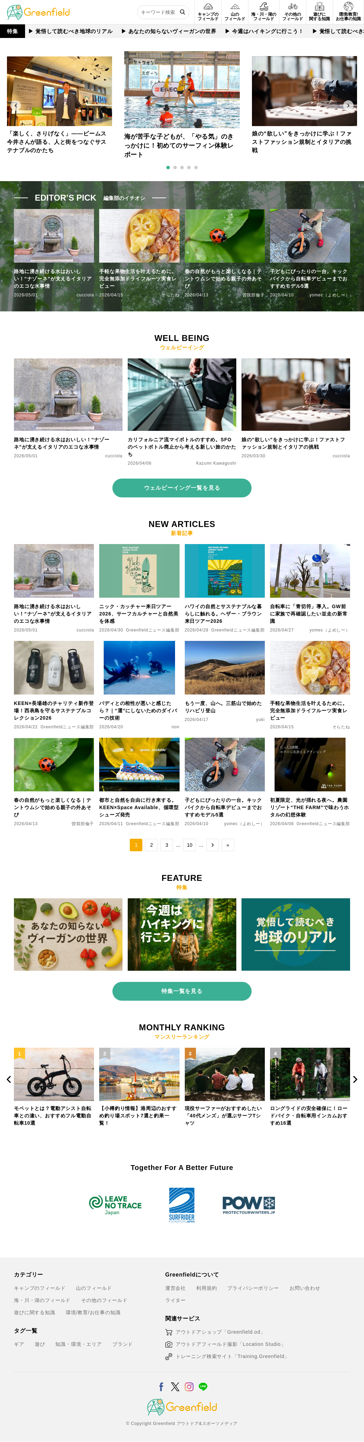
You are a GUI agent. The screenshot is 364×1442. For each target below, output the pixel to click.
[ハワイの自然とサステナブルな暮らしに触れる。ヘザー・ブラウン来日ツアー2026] (225, 548)
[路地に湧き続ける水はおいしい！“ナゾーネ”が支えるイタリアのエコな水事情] (68, 362)
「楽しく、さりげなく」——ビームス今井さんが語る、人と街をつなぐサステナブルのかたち (56, 142)
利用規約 (206, 1288)
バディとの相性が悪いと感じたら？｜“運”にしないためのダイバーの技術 (138, 710)
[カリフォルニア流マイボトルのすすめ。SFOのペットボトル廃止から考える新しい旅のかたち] (182, 362)
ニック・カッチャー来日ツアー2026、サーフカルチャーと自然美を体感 (138, 614)
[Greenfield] (38, 8)
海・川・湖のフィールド (42, 1300)
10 (189, 845)
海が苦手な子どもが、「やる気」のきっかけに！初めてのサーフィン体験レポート (179, 145)
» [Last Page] (228, 845)
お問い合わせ (305, 1288)
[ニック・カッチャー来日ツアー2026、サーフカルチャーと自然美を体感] (139, 548)
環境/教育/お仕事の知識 (93, 1312)
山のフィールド (94, 1288)
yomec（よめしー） (329, 295)
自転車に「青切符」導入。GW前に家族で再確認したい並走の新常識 (309, 614)
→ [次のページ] (212, 845)
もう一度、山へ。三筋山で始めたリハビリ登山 (223, 706)
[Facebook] (161, 1382)
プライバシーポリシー (253, 1288)
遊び (40, 1344)
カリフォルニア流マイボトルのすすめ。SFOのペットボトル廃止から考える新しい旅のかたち (182, 447)
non (176, 726)
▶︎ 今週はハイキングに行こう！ (263, 31)
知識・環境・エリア (78, 1344)
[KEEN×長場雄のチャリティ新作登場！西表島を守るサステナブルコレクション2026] (54, 645)
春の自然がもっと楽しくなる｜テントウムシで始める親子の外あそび (223, 279)
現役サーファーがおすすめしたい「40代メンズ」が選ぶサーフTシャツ (223, 1115)
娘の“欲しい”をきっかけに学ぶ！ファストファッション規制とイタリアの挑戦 (302, 142)
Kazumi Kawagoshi (216, 463)
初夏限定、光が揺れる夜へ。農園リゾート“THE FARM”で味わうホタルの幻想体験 (309, 807)
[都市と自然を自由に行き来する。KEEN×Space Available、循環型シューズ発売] (139, 742)
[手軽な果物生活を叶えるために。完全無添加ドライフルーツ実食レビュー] (310, 645)
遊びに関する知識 (34, 1312)
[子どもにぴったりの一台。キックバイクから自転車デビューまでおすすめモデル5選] (225, 742)
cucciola (85, 295)
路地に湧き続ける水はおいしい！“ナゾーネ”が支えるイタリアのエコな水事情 (53, 279)
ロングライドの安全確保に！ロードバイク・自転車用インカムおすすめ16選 (309, 1115)
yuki (260, 719)
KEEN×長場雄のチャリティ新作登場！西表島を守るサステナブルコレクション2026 (54, 710)
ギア (19, 1344)
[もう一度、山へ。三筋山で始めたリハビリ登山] (225, 645)
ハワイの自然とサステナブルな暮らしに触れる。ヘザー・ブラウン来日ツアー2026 (223, 614)
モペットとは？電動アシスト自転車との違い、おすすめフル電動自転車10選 (53, 1115)
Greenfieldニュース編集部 (153, 630)
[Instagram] (189, 1382)
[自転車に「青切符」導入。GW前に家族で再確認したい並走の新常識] (310, 548)
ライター (175, 1300)
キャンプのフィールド (39, 1288)
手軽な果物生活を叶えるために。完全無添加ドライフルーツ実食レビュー (138, 279)
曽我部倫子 (254, 295)
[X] (175, 1382)
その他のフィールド (104, 1300)
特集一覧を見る (182, 991)
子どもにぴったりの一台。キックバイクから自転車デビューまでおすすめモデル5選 (309, 279)
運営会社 (175, 1288)
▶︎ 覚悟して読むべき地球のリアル (69, 31)
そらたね (170, 295)
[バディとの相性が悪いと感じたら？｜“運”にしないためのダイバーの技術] (139, 645)
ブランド (122, 1344)
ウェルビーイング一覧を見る (182, 488)
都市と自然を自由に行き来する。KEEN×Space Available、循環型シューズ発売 (139, 807)
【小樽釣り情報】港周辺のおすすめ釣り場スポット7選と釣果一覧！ (138, 1115)
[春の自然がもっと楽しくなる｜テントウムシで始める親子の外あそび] (54, 742)
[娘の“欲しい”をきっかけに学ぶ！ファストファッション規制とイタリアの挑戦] (296, 362)
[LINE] (203, 1382)
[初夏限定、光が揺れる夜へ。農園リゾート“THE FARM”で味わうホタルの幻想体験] (310, 742)
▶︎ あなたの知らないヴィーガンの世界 (168, 31)
